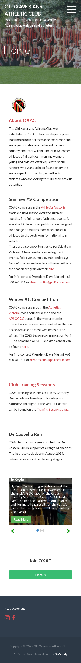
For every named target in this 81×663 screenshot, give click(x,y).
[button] (74, 12)
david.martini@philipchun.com (50, 282)
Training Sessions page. (53, 409)
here (25, 346)
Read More (21, 519)
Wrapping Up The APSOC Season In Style (40, 477)
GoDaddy (61, 654)
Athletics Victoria (53, 207)
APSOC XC (16, 318)
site (51, 269)
